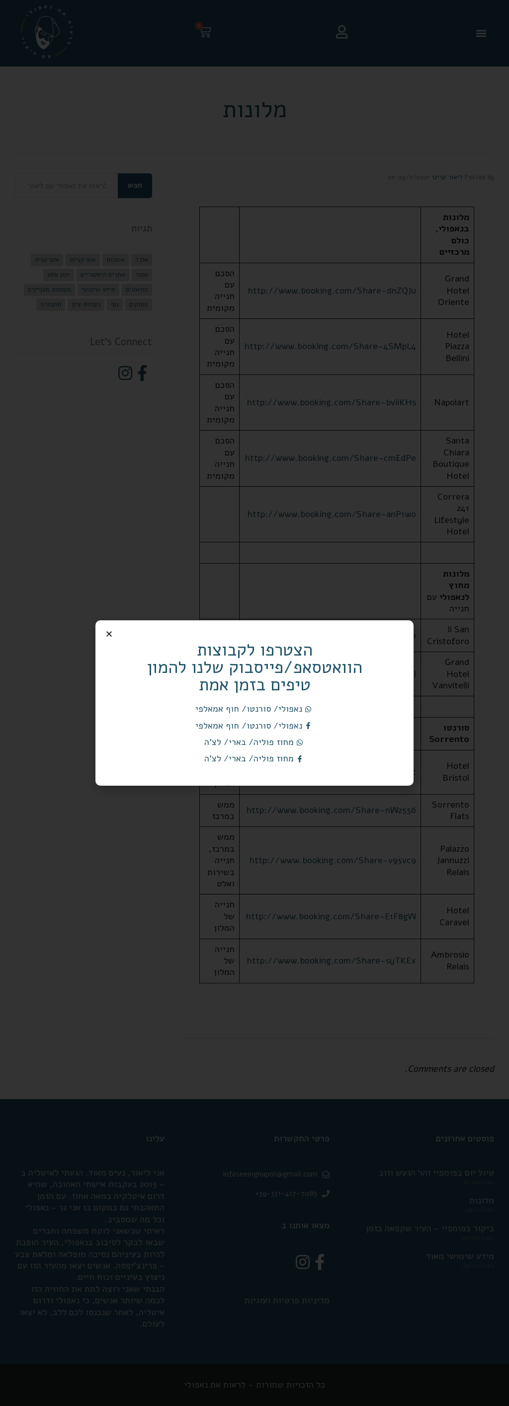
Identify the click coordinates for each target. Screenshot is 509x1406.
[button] (109, 634)
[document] (254, 703)
